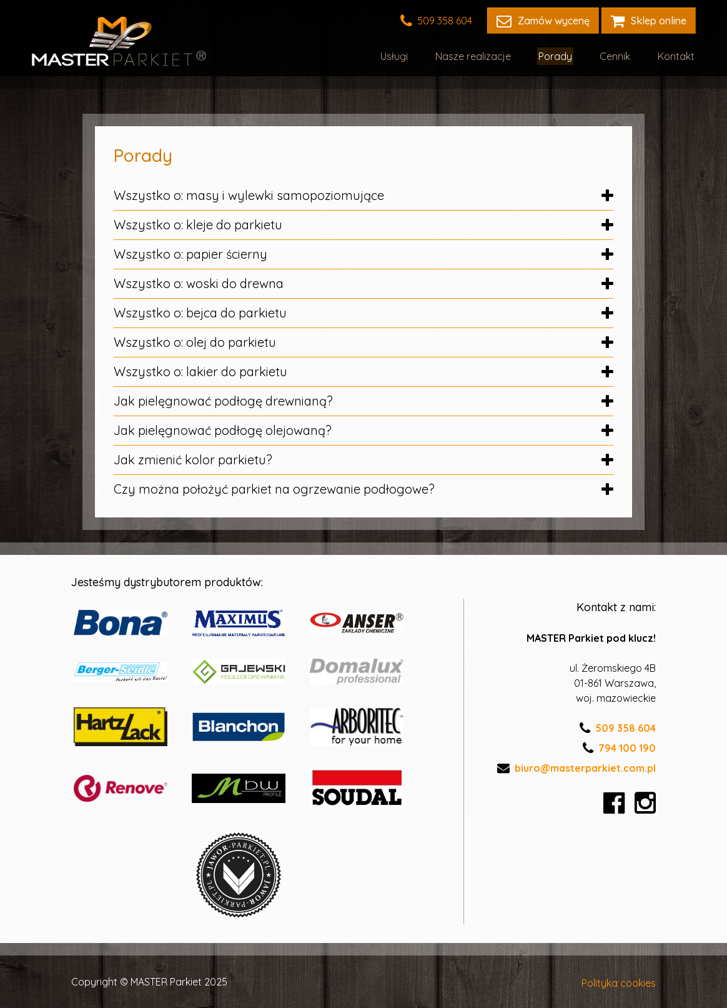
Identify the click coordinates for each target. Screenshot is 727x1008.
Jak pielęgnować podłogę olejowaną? (363, 430)
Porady (561, 55)
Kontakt (677, 55)
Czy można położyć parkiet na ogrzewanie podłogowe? (363, 489)
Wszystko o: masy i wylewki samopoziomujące (363, 195)
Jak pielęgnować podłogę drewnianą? (363, 401)
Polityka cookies (618, 982)
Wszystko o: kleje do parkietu (363, 224)
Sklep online (648, 20)
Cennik (618, 55)
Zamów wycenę (543, 20)
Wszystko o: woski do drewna (363, 283)
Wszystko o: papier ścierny (363, 254)
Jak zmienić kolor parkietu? (363, 459)
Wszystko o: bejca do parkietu (363, 313)
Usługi (405, 55)
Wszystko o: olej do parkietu (363, 342)
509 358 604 (436, 20)
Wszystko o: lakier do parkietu (363, 371)
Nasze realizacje (482, 55)
